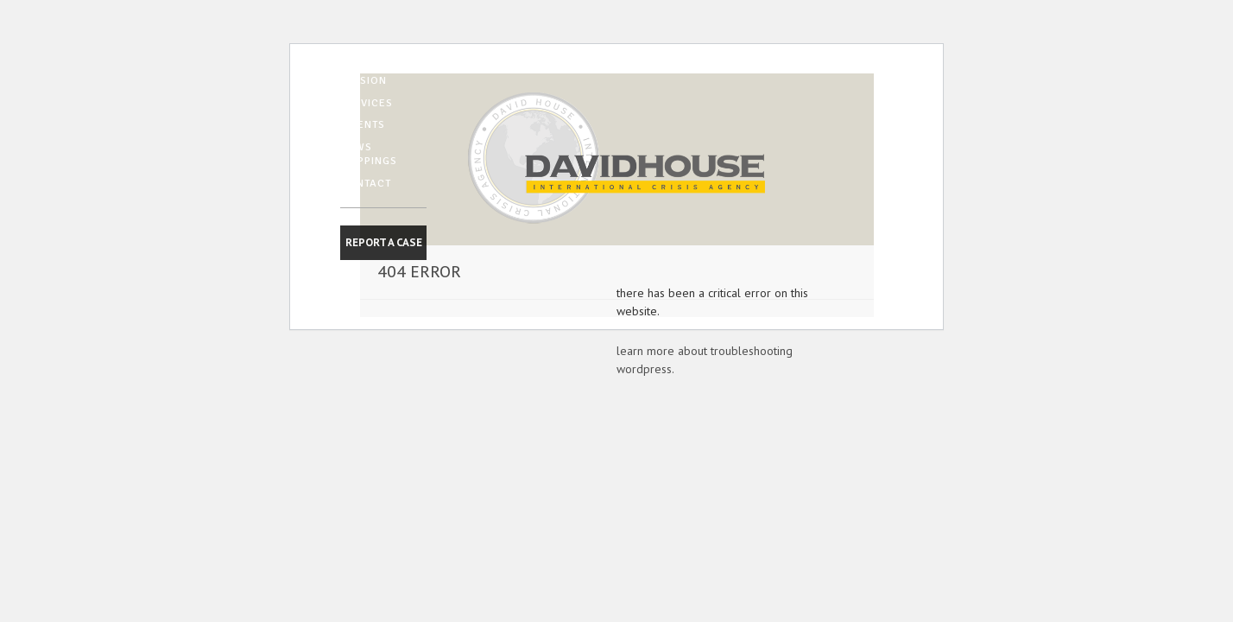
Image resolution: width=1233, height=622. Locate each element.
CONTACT (365, 183)
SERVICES (366, 103)
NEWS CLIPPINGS (368, 154)
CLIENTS (362, 124)
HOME (356, 58)
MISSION (363, 80)
